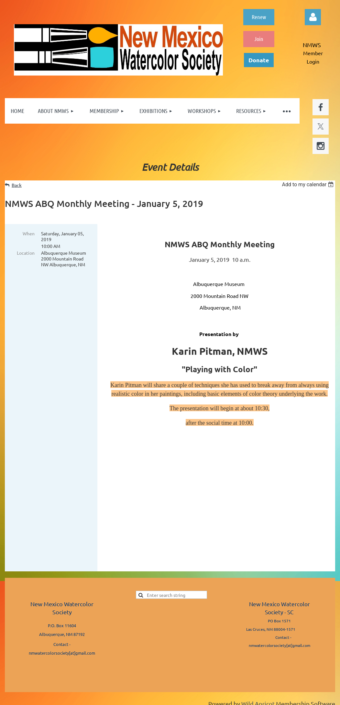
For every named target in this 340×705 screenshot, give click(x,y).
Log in (313, 17)
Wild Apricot (258, 688)
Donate (258, 60)
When (29, 233)
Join (258, 38)
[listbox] (308, 184)
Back (17, 185)
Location (26, 253)
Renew (259, 16)
